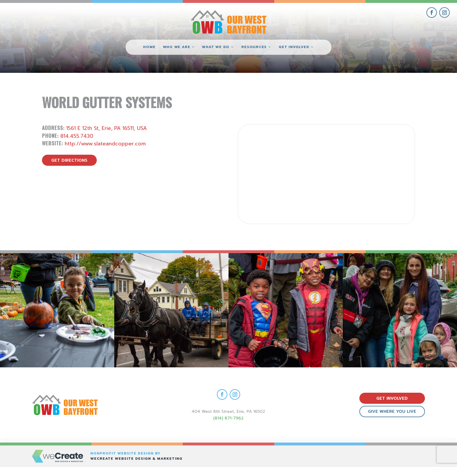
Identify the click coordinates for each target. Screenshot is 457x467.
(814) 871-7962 (228, 418)
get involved (392, 398)
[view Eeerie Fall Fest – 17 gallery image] (171, 310)
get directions (69, 160)
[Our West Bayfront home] (228, 22)
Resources (254, 47)
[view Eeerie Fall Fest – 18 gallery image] (57, 310)
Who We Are (176, 47)
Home (149, 47)
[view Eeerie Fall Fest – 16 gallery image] (285, 310)
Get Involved (294, 47)
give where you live (392, 411)
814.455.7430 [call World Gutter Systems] (76, 136)
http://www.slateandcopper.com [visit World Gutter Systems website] (105, 143)
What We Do (215, 47)
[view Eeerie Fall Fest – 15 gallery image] (400, 310)
